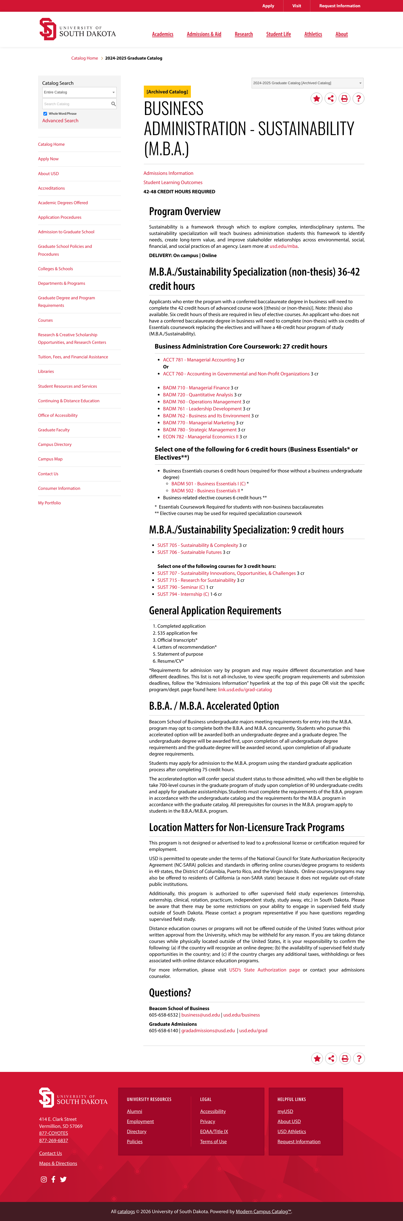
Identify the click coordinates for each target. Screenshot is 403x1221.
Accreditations (51, 188)
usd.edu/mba (284, 246)
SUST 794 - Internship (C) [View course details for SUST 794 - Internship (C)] (183, 594)
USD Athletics (292, 1131)
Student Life (278, 34)
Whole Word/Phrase (63, 114)
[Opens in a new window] (44, 1179)
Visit (296, 6)
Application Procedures (59, 217)
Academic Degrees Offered (63, 203)
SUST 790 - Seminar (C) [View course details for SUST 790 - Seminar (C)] (181, 587)
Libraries (46, 371)
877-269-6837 (53, 1140)
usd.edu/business (241, 1014)
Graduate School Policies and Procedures (65, 250)
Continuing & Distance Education (69, 401)
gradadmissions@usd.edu (208, 1030)
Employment (140, 1121)
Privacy (207, 1121)
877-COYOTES (53, 1133)
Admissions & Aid (204, 34)
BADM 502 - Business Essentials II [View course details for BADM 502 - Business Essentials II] (206, 490)
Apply (268, 6)
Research (244, 34)
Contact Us (48, 474)
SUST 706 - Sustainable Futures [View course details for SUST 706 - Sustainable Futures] (190, 552)
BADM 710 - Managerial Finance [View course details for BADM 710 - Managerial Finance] (196, 387)
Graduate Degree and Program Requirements (66, 301)
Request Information (339, 6)
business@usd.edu (200, 1014)
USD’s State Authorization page (264, 969)
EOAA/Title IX (214, 1131)
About (342, 34)
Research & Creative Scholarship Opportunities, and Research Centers (72, 338)
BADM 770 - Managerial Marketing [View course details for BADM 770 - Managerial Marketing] (199, 422)
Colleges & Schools (55, 269)
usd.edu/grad (253, 1030)
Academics (163, 34)
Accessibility (213, 1111)
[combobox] (308, 83)
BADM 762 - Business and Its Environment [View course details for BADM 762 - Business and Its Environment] (206, 415)
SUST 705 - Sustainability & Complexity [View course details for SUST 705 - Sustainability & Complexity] (198, 545)
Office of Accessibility (58, 415)
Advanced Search (60, 120)
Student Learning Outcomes (173, 182)
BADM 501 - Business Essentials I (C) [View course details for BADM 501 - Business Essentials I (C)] (209, 483)
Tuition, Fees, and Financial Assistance (73, 357)
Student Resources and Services (67, 386)
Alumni (134, 1111)
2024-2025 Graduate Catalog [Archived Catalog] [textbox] (292, 83)
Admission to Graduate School (66, 232)
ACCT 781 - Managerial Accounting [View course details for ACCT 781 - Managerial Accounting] (199, 359)
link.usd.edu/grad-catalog (245, 689)
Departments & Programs (61, 283)
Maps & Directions (58, 1163)
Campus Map (50, 459)
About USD (48, 174)
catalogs (126, 1211)
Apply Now (48, 159)
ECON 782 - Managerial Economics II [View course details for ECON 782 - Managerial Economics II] (200, 436)
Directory (137, 1131)
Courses (45, 320)
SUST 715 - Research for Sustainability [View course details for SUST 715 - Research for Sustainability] (197, 580)
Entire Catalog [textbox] (55, 92)
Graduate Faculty (54, 430)
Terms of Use (213, 1141)
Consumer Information (59, 488)
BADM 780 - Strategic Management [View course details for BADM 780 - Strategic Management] (200, 429)
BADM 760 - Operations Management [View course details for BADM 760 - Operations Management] (202, 401)
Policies (135, 1141)
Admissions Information (168, 173)
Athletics (313, 34)
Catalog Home (84, 58)
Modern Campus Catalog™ (263, 1211)
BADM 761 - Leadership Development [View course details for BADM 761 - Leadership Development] (202, 408)
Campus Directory (55, 444)
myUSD (285, 1111)
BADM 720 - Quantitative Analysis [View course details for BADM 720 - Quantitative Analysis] (198, 394)
